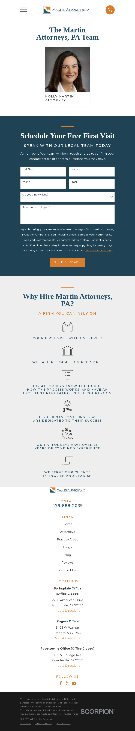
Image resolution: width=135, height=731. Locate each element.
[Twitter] (67, 683)
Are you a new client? (35, 194)
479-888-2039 (67, 505)
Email (73, 182)
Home (67, 524)
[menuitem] (25, 723)
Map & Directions (67, 610)
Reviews (67, 562)
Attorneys (67, 532)
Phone (26, 182)
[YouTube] (74, 683)
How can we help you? (36, 207)
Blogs (67, 547)
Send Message (67, 262)
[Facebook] (61, 683)
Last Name (77, 169)
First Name (29, 169)
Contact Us (67, 570)
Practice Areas (67, 539)
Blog (67, 555)
